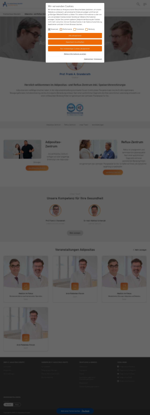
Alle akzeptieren (75, 35)
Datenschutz (88, 59)
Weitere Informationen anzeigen (75, 54)
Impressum (98, 59)
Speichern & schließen (75, 42)
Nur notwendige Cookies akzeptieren (75, 49)
